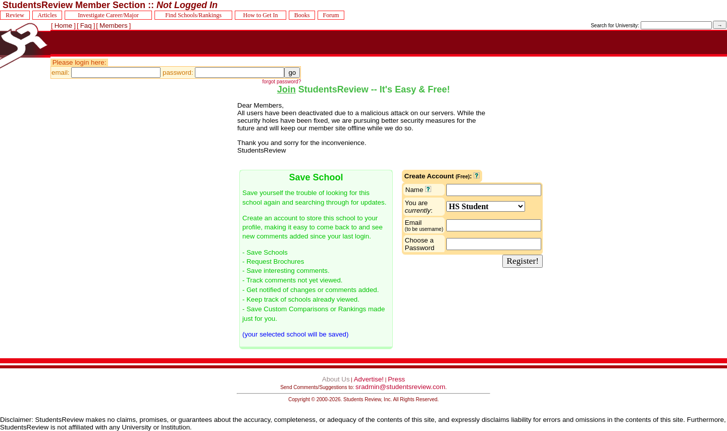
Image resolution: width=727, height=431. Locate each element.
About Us (336, 379)
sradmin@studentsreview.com (400, 387)
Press (396, 379)
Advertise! (369, 379)
